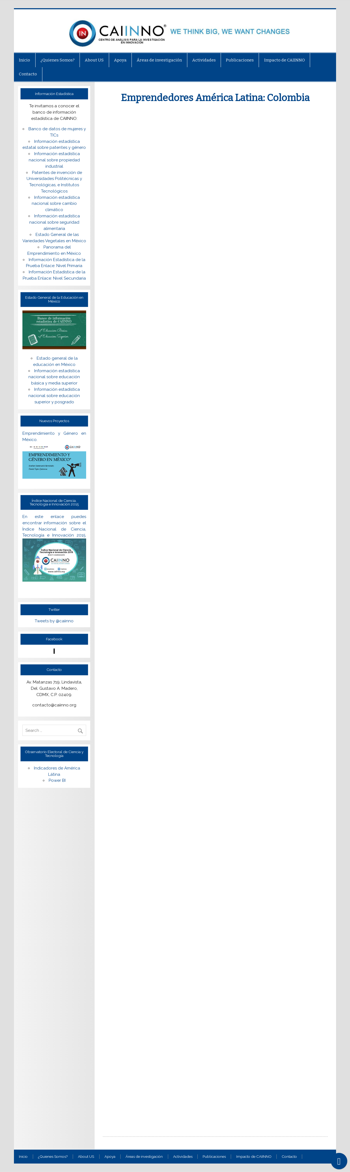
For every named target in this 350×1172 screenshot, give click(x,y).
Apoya (120, 60)
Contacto (28, 74)
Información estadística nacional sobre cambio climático (56, 203)
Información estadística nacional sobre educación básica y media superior (54, 377)
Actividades (204, 60)
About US (94, 60)
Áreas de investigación (159, 60)
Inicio (24, 60)
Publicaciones (240, 60)
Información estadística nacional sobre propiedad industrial (54, 160)
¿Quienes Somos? (57, 60)
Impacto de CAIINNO (284, 60)
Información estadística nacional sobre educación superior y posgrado (54, 395)
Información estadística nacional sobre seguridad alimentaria (54, 222)
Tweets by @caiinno (54, 620)
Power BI (57, 780)
